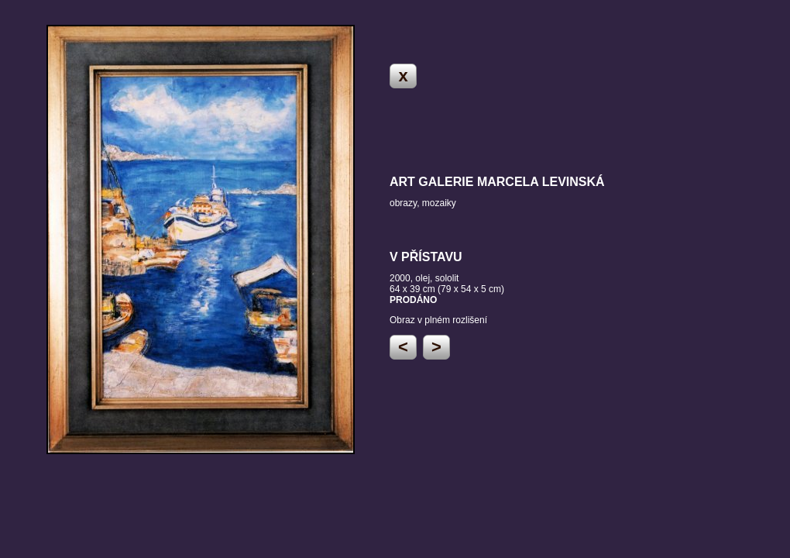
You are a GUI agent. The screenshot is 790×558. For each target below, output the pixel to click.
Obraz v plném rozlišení (438, 320)
